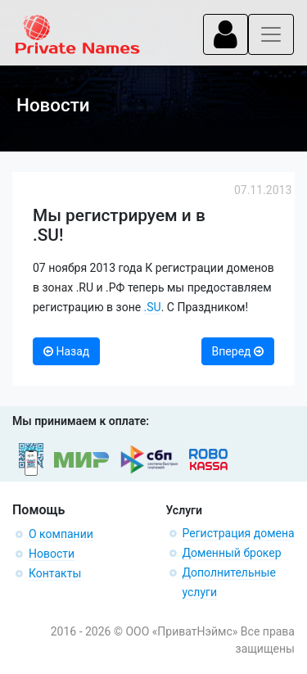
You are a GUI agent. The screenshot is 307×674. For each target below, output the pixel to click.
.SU (152, 307)
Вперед (238, 351)
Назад (66, 351)
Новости (51, 553)
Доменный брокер (232, 552)
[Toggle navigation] (225, 34)
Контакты (55, 573)
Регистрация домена (239, 533)
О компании (61, 534)
